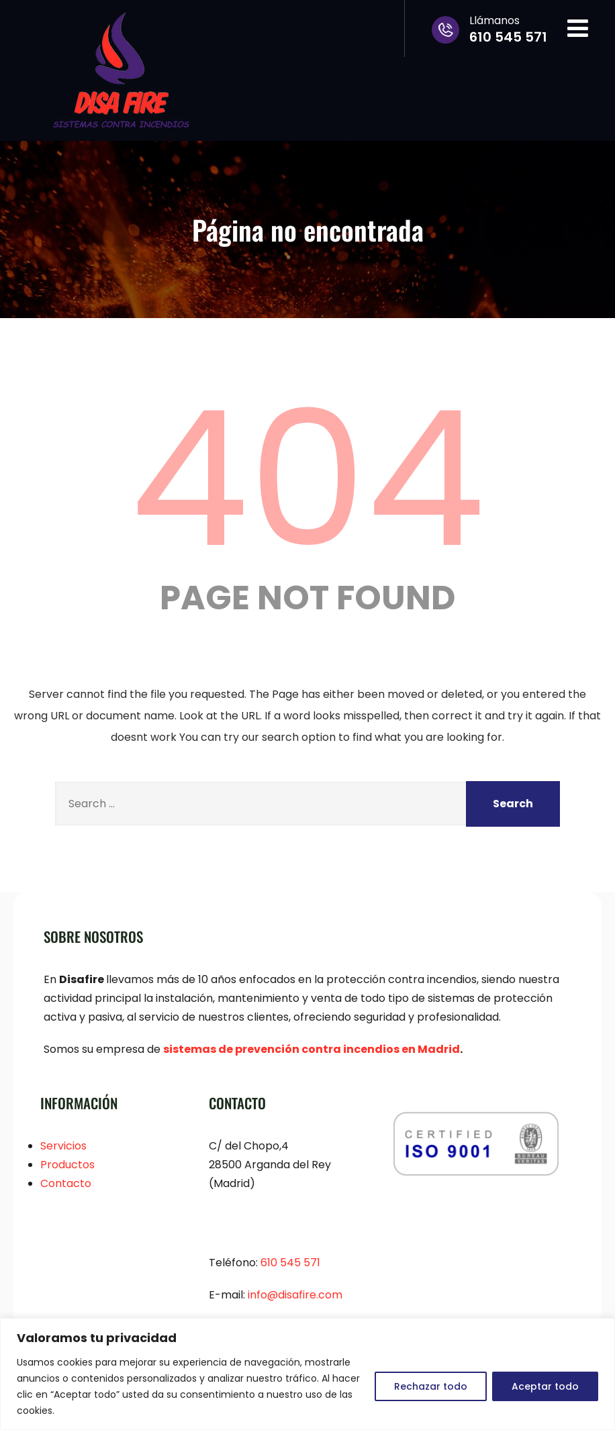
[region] (307, 1374)
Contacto (65, 1183)
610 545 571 (290, 1262)
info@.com (295, 1295)
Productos (67, 1164)
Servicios (63, 1146)
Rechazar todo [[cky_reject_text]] (430, 1386)
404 (307, 479)
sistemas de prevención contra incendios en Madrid (311, 1049)
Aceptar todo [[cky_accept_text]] (545, 1386)
